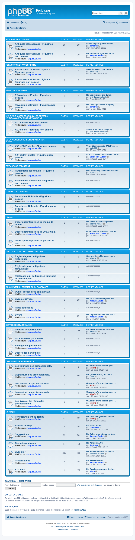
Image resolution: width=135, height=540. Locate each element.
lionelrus (94, 46)
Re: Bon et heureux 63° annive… (101, 452)
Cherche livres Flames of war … (100, 256)
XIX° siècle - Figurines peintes (31, 122)
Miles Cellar (80, 527)
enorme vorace (96, 224)
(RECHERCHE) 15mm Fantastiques (102, 170)
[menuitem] (23, 23)
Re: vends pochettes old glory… (101, 105)
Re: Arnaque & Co (94, 443)
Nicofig (93, 368)
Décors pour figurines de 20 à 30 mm (35, 231)
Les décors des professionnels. (32, 383)
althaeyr (93, 258)
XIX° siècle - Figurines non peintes (34, 129)
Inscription (25, 481)
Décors (9, 217)
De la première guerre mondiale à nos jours (25, 141)
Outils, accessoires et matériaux (32, 291)
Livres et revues (24, 299)
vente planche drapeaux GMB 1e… (102, 231)
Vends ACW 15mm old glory (99, 129)
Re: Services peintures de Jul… (100, 469)
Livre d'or (20, 452)
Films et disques (24, 307)
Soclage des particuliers (28, 345)
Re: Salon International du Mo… (100, 434)
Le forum (10, 412)
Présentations (22, 460)
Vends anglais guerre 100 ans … (101, 44)
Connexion (10, 481)
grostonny (94, 71)
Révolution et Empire (16, 91)
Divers (18, 315)
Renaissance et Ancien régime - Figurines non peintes (32, 80)
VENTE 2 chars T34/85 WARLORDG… (103, 155)
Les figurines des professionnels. (33, 366)
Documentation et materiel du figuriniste (27, 287)
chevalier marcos (97, 454)
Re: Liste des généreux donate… (101, 416)
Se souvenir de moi (113, 485)
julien (92, 471)
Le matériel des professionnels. (32, 392)
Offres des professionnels (20, 361)
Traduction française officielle (61, 527)
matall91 (93, 148)
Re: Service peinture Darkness (100, 329)
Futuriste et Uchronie (17, 192)
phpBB (59, 523)
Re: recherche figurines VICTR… (101, 53)
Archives (20, 469)
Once (92, 376)
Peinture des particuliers (28, 329)
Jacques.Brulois (33, 49)
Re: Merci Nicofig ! (94, 425)
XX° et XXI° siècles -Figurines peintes (35, 146)
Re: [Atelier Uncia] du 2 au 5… (100, 374)
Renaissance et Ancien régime (21, 65)
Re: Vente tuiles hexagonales (99, 222)
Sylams (93, 173)
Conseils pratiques (25, 443)
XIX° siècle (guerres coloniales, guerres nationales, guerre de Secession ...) (27, 117)
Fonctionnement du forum (29, 416)
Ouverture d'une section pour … (101, 366)
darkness (94, 331)
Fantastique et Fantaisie (18, 166)
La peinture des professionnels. (32, 374)
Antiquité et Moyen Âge (17, 39)
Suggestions (22, 434)
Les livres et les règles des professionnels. (29, 402)
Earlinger (94, 445)
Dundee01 (94, 427)
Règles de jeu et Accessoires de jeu (24, 252)
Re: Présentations (94, 460)
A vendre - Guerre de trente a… (100, 69)
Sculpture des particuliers (29, 338)
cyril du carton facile (98, 97)
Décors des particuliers (28, 352)
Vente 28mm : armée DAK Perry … (102, 146)
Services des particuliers (19, 325)
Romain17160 (80, 510)
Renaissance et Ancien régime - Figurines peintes (32, 70)
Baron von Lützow (98, 157)
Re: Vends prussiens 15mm (98, 95)
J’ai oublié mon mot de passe (89, 485)
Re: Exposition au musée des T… (101, 315)
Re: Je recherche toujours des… (101, 299)
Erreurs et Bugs (23, 425)
